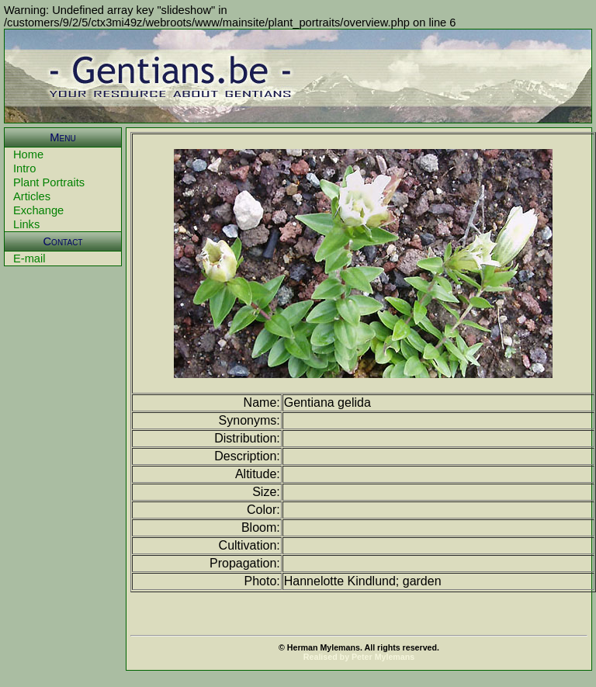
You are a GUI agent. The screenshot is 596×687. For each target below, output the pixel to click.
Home (28, 154)
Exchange (38, 210)
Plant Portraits (49, 182)
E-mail (29, 258)
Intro (24, 168)
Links (26, 224)
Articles (31, 196)
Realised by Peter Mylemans (358, 656)
